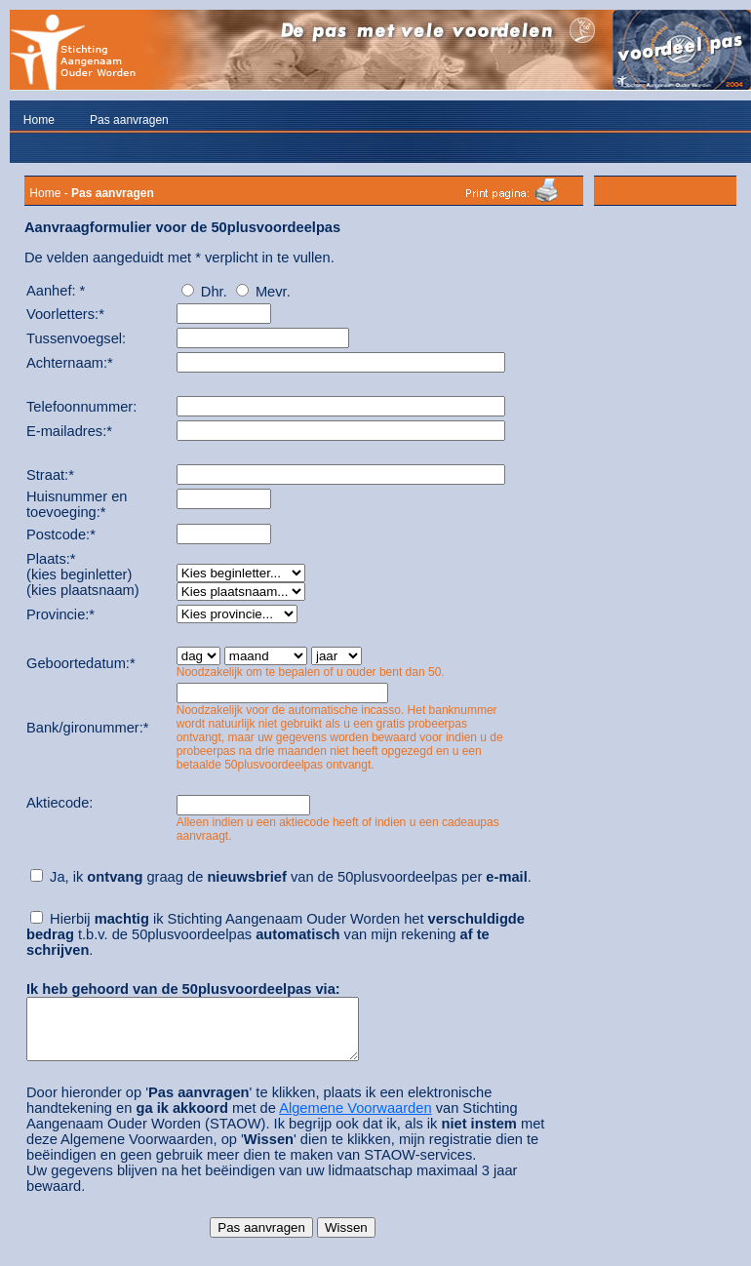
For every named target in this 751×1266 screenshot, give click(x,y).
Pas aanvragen (129, 120)
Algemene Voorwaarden (355, 1120)
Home (39, 120)
